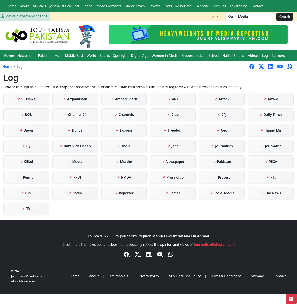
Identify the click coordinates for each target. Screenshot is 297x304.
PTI (271, 177)
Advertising (238, 6)
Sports (105, 55)
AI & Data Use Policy (185, 276)
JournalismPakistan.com (214, 244)
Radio (75, 193)
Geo (221, 130)
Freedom (172, 130)
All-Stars (39, 6)
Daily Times (270, 114)
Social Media (221, 193)
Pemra (26, 177)
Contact (257, 6)
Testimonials (118, 276)
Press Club (173, 177)
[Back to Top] (291, 299)
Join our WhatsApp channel (24, 16)
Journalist (271, 146)
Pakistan (45, 55)
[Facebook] (126, 255)
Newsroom (26, 55)
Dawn (26, 130)
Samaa (173, 193)
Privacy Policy (148, 276)
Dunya (75, 130)
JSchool (213, 55)
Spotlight (120, 55)
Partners (278, 55)
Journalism (222, 146)
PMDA (124, 177)
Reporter (123, 193)
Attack (221, 99)
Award (270, 99)
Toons (87, 6)
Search (284, 16)
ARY (172, 99)
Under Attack (135, 6)
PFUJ (75, 177)
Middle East (74, 55)
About (24, 6)
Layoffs (154, 6)
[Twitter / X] (137, 255)
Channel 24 (75, 114)
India (124, 146)
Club (173, 114)
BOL (26, 114)
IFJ (26, 146)
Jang (173, 146)
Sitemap (257, 276)
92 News (26, 99)
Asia (58, 55)
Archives (219, 6)
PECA (271, 161)
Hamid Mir (271, 130)
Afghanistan (75, 99)
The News (271, 193)
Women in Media (165, 55)
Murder (124, 161)
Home (12, 6)
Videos (253, 55)
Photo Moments (108, 6)
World (91, 55)
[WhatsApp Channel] (170, 255)
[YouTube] (160, 255)
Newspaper (173, 161)
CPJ (222, 114)
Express (124, 130)
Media (75, 161)
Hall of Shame (234, 55)
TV (26, 208)
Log (265, 55)
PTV (26, 193)
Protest (222, 177)
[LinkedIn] (149, 255)
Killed (26, 161)
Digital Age (139, 55)
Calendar (202, 6)
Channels (124, 114)
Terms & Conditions (225, 276)
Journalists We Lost (64, 6)
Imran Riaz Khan (75, 146)
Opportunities (193, 55)
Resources (183, 6)
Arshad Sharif (124, 99)
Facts (168, 6)
